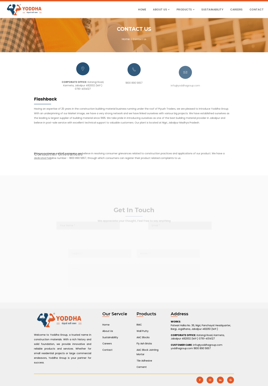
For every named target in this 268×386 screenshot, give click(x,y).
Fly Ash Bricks (144, 343)
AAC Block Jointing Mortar (147, 352)
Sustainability (212, 9)
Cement (142, 367)
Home (142, 9)
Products (184, 9)
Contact (257, 9)
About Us (160, 9)
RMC (139, 324)
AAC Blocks (143, 337)
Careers (236, 9)
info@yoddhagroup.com (185, 93)
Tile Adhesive (144, 360)
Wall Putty (143, 331)
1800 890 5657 (134, 87)
